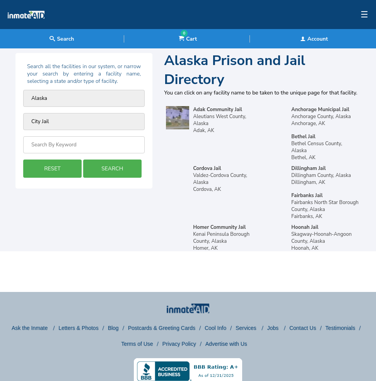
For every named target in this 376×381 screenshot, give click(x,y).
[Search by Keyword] (84, 144)
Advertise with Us (226, 344)
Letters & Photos (78, 328)
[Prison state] (84, 98)
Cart (188, 39)
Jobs (273, 328)
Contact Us (302, 328)
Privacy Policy (179, 344)
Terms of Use (137, 344)
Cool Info (215, 328)
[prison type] (84, 121)
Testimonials (340, 328)
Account (314, 39)
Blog (113, 328)
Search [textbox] (62, 39)
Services (247, 328)
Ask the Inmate (30, 328)
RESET (52, 168)
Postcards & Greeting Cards (161, 328)
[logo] (26, 27)
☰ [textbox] (364, 15)
